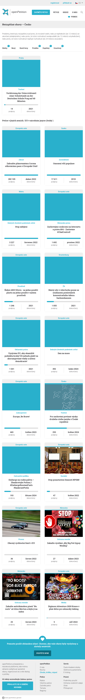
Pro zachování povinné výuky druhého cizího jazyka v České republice (64, 419)
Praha (21, 58)
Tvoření (21, 89)
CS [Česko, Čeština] (78, 3)
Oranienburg (64, 255)
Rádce (65, 12)
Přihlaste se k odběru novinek (17, 685)
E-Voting (67, 672)
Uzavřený (57, 47)
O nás (74, 12)
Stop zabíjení (21, 226)
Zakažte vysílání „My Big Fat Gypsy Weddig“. (63, 544)
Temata (43, 688)
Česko (63, 381)
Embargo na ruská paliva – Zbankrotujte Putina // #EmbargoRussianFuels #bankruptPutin (21, 483)
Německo (64, 508)
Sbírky (4, 47)
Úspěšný (46, 47)
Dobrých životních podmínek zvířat (21, 223)
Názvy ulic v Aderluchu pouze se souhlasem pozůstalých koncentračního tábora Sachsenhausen (63, 294)
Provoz (21, 539)
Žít (64, 286)
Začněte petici (41, 12)
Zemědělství (64, 160)
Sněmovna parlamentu (72, 670)
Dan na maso (64, 353)
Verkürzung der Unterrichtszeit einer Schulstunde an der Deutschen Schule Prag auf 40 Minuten (21, 97)
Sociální (64, 476)
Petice (56, 12)
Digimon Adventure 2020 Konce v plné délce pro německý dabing (63, 607)
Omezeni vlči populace (63, 163)
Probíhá (35, 47)
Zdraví (21, 160)
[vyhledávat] (82, 12)
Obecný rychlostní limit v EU (21, 543)
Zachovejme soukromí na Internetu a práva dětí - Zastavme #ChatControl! (63, 229)
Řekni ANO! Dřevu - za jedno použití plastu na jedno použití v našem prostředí (21, 293)
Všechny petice (46, 683)
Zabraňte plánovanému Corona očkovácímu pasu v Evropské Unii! (21, 164)
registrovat (54, 3)
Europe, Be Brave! (21, 416)
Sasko (63, 128)
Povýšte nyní (42, 653)
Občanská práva (63, 223)
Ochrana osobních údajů (73, 683)
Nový (13, 48)
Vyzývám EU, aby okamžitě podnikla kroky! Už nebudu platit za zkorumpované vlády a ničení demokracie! (21, 357)
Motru (21, 192)
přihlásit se (67, 3)
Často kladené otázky (72, 667)
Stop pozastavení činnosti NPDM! (63, 479)
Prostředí (21, 286)
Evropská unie (21, 128)
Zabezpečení (21, 413)
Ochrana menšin (63, 539)
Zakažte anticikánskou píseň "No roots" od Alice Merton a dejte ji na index (21, 609)
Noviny (42, 670)
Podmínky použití (70, 680)
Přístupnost (68, 688)
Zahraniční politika (21, 476)
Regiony (43, 691)
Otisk (66, 686)
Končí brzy (24, 48)
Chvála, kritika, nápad (48, 672)
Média (63, 603)
